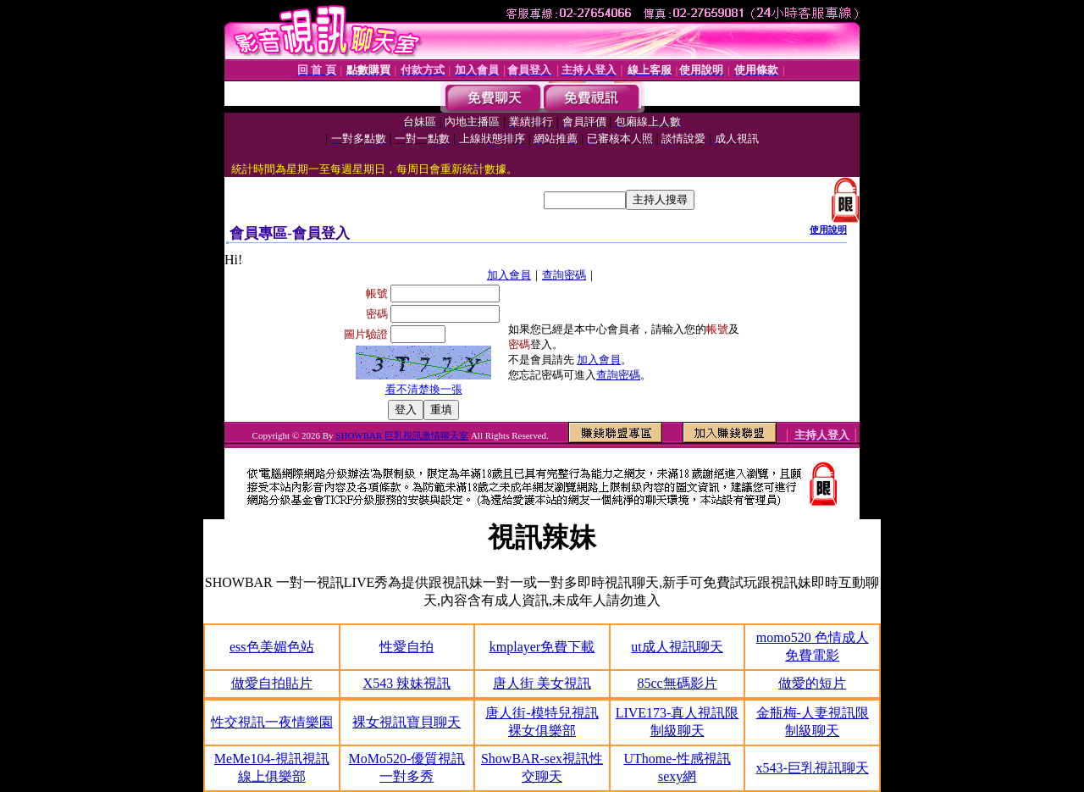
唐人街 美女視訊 (542, 683)
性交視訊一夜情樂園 (272, 722)
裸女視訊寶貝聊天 (406, 722)
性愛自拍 (406, 647)
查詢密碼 (564, 275)
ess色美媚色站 (272, 647)
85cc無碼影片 (676, 683)
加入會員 (509, 275)
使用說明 (828, 229)
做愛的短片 (812, 683)
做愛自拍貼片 (271, 683)
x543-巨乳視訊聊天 (812, 768)
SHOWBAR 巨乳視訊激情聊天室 (401, 435)
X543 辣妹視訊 (407, 683)
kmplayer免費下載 (542, 647)
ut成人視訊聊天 (676, 647)
